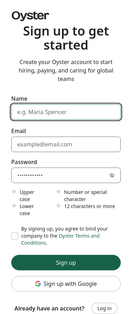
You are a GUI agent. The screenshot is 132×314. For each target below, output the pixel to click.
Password (24, 162)
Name (19, 98)
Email (18, 131)
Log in (105, 308)
